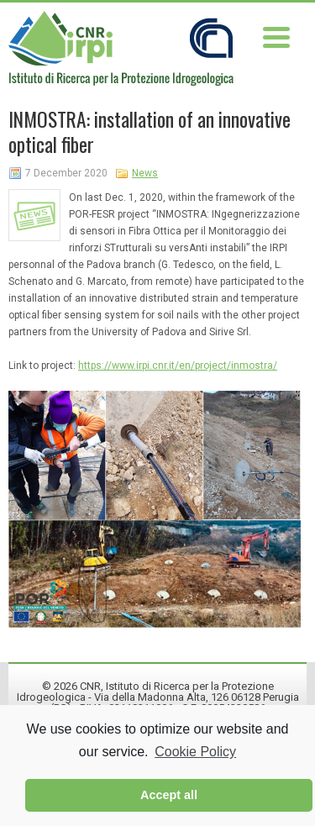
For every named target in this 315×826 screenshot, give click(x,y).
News (145, 173)
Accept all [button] (168, 795)
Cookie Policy (195, 751)
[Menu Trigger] (276, 36)
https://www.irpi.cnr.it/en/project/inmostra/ (177, 365)
